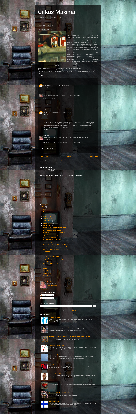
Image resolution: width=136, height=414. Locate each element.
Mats (44, 93)
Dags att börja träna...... (55, 317)
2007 (43, 211)
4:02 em (45, 114)
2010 (43, 204)
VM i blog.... (46, 261)
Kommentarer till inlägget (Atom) (56, 160)
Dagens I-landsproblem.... (50, 270)
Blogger (74, 310)
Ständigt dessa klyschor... (50, 237)
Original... (45, 268)
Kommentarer (45, 298)
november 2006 (47, 218)
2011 (43, 202)
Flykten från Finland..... (55, 401)
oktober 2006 (47, 221)
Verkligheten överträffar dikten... (51, 256)
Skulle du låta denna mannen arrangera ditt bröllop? (63, 327)
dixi (44, 110)
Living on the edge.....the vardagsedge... (54, 259)
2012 (43, 199)
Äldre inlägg (93, 156)
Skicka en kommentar (47, 148)
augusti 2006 (46, 225)
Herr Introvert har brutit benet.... (51, 263)
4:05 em (45, 129)
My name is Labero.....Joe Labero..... (53, 239)
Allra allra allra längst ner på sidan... (52, 230)
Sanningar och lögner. (55, 373)
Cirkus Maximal (57, 12)
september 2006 (47, 223)
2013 (43, 197)
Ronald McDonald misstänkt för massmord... (55, 227)
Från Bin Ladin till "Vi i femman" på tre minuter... (56, 247)
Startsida (69, 156)
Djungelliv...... (52, 364)
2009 (43, 207)
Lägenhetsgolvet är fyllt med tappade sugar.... (55, 249)
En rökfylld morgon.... (48, 242)
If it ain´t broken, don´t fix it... (56, 383)
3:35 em (45, 87)
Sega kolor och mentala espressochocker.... (54, 235)
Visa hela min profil (52, 285)
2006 (43, 214)
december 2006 (47, 216)
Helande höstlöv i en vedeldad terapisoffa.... (55, 232)
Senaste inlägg (43, 156)
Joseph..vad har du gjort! (49, 273)
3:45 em (45, 104)
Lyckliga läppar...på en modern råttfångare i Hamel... (57, 244)
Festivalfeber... (47, 251)
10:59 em (46, 145)
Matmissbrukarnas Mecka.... (50, 254)
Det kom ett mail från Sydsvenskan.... (59, 392)
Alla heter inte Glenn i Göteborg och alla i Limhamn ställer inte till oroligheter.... (70, 336)
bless (45, 83)
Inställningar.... (47, 266)
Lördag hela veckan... (48, 275)
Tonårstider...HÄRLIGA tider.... (57, 345)
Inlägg (43, 295)
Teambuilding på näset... (55, 355)
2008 (43, 209)
